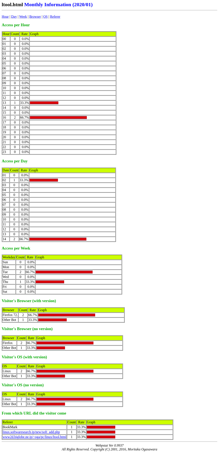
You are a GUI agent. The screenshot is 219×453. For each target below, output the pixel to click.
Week (23, 16)
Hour (5, 16)
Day (14, 16)
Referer (55, 16)
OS (45, 16)
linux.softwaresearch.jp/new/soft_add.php (31, 432)
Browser (35, 16)
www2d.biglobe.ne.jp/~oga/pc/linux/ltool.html (34, 437)
